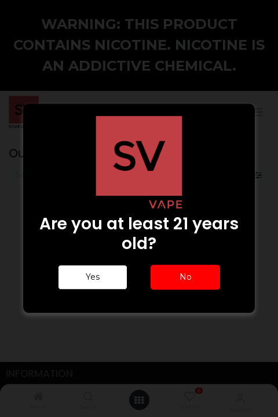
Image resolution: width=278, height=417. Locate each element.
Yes (93, 277)
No (186, 277)
